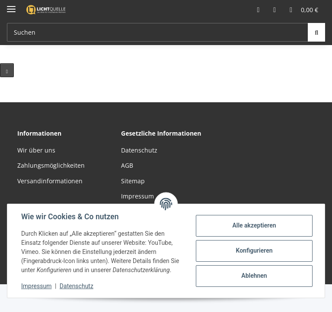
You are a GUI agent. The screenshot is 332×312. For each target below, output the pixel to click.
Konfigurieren (254, 250)
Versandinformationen (50, 181)
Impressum (36, 286)
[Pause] (7, 70)
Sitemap (133, 181)
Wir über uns (36, 150)
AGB (127, 165)
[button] (258, 9)
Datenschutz (76, 286)
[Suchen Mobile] (157, 32)
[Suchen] (316, 32)
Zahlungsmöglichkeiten (51, 165)
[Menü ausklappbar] (11, 5)
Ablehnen (254, 275)
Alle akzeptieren (254, 225)
